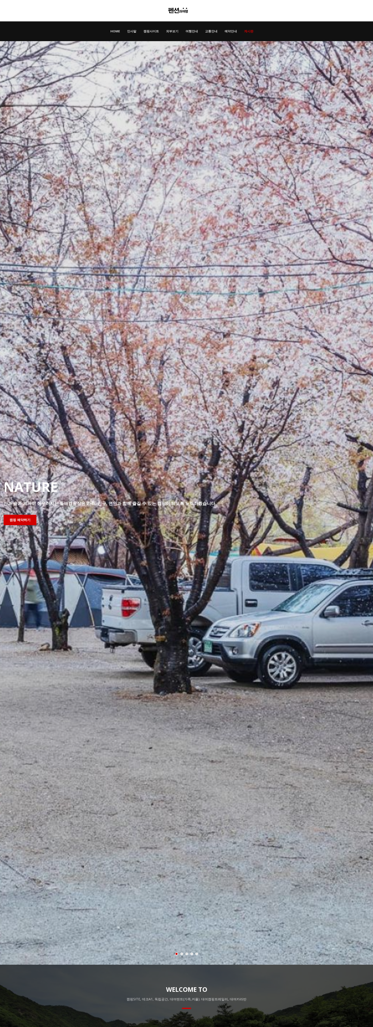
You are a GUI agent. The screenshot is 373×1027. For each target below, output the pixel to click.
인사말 (131, 31)
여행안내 (192, 31)
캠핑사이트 (151, 31)
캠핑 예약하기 (20, 520)
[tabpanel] (186, 502)
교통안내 (211, 31)
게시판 (248, 31)
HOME (115, 31)
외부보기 (172, 31)
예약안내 (231, 31)
